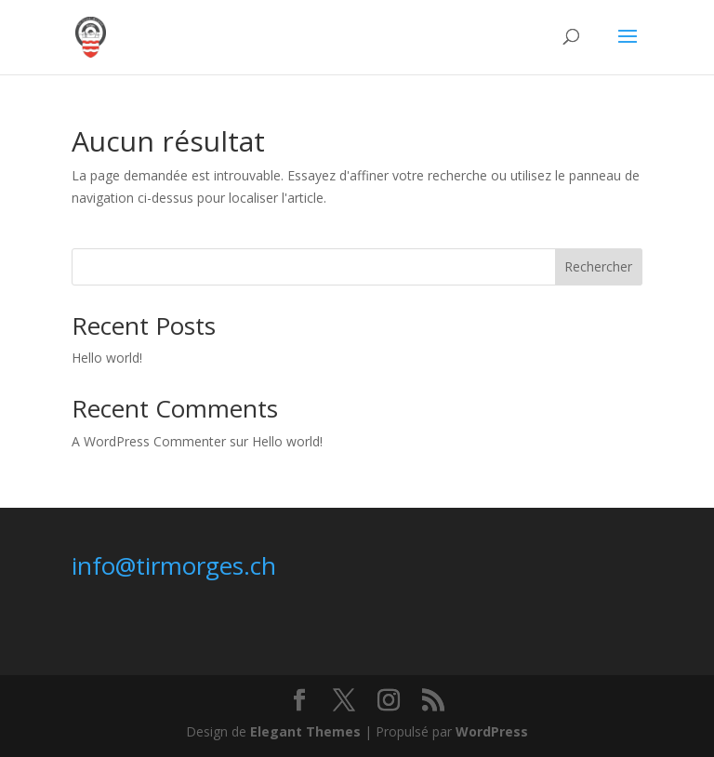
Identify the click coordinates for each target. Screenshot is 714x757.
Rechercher (598, 266)
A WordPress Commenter (149, 441)
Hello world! (107, 357)
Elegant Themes (305, 731)
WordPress (492, 731)
